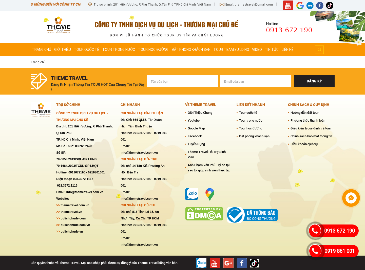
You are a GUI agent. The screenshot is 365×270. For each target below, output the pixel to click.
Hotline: (272, 23)
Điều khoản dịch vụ (304, 144)
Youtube (194, 120)
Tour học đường (153, 50)
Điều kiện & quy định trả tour (311, 128)
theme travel (69, 78)
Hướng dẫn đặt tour (305, 113)
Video (257, 50)
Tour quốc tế (86, 50)
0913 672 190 (339, 231)
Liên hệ (287, 50)
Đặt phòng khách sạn (190, 50)
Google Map (196, 128)
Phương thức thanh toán (308, 120)
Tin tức (272, 50)
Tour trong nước (118, 50)
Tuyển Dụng (196, 144)
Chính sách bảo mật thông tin (311, 136)
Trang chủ (41, 50)
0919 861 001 (339, 251)
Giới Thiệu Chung (200, 113)
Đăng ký (314, 81)
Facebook (195, 136)
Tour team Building (231, 50)
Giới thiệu (62, 50)
